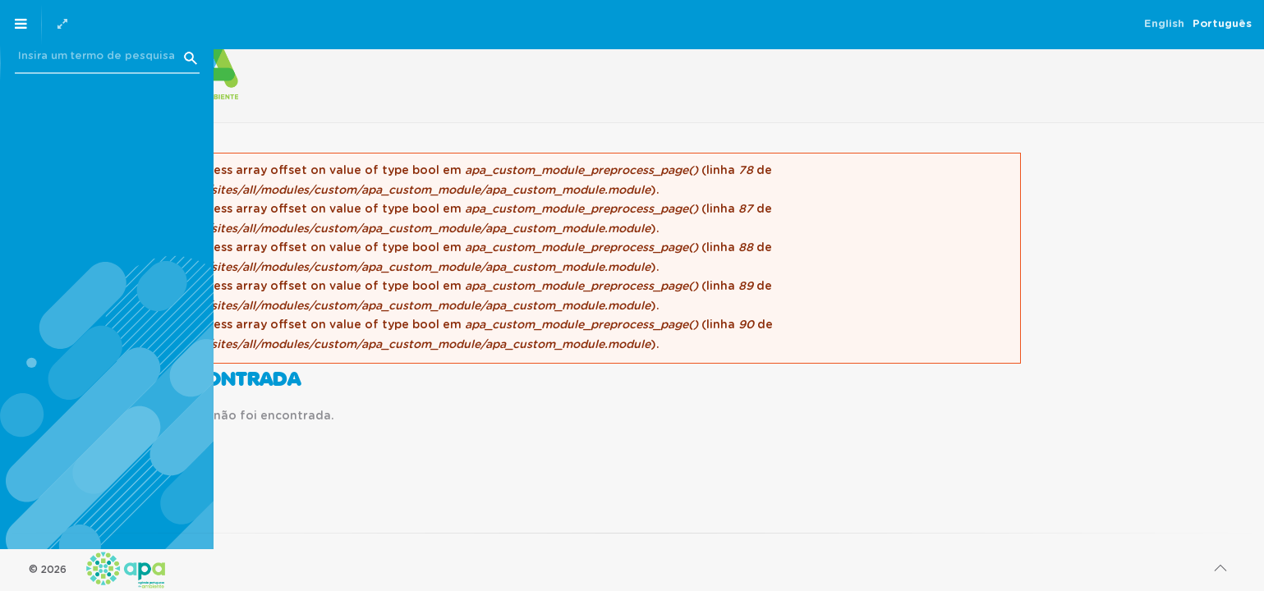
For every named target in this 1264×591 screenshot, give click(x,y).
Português (171, 24)
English (114, 24)
